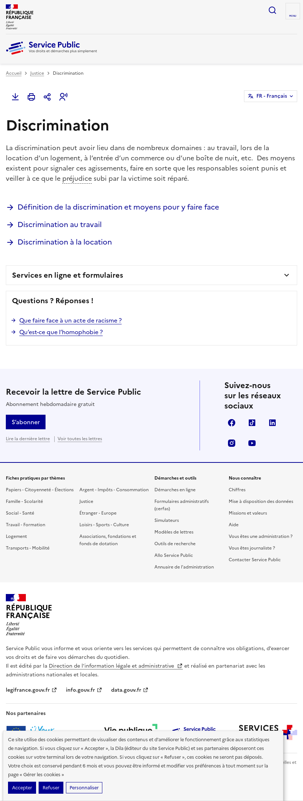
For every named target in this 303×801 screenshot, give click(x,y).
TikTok (252, 422)
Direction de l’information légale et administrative (116, 666)
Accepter (22, 787)
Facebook (231, 422)
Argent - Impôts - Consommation (114, 490)
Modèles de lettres (173, 532)
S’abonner (26, 422)
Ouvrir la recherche (272, 10)
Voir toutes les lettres (80, 438)
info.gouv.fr (84, 690)
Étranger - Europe (98, 513)
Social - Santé (20, 513)
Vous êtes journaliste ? (252, 548)
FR (271, 96)
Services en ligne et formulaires (67, 275)
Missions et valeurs (248, 513)
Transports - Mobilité (28, 548)
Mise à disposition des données (261, 501)
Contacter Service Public (255, 559)
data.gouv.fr (130, 690)
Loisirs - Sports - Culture (104, 524)
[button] (63, 96)
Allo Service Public (173, 555)
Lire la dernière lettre (28, 438)
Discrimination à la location (64, 242)
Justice (37, 73)
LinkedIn (272, 422)
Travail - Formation (25, 524)
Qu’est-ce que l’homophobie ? (61, 332)
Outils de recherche (175, 543)
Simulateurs (166, 520)
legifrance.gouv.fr (31, 690)
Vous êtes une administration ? (260, 536)
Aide (234, 524)
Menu (292, 16)
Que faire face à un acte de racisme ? (70, 320)
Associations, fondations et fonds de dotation (107, 540)
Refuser (51, 787)
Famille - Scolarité (24, 501)
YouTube (252, 443)
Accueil (13, 73)
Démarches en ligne (175, 490)
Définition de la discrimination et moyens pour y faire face (118, 207)
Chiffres (237, 490)
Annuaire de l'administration (184, 567)
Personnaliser (84, 787)
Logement (16, 536)
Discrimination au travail (59, 224)
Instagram (231, 443)
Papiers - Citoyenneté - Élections (40, 490)
